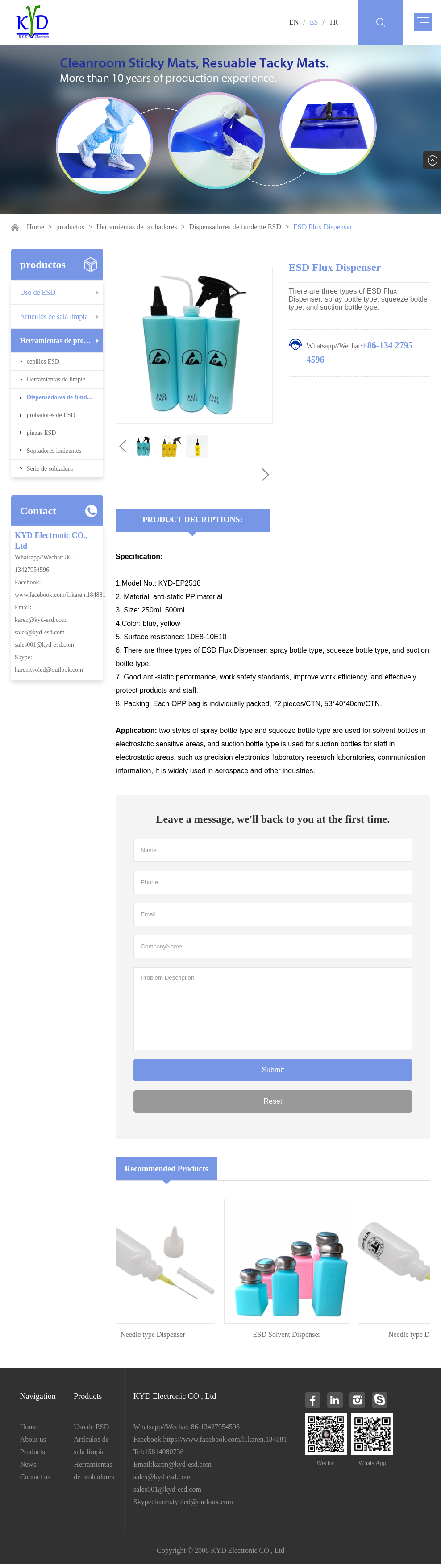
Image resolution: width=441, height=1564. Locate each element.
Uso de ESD (37, 292)
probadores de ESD (51, 415)
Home (35, 227)
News (28, 1464)
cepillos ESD (43, 361)
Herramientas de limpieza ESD (65, 379)
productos (70, 227)
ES (314, 22)
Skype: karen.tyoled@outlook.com (183, 1502)
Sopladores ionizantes (54, 450)
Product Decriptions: (192, 519)
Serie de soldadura (50, 468)
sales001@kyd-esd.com (44, 644)
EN (294, 22)
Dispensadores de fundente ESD (235, 227)
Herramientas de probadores (136, 227)
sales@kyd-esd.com (40, 632)
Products (32, 1452)
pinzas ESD (41, 433)
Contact (38, 511)
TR (333, 22)
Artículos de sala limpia (54, 316)
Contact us (35, 1477)
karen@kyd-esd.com (41, 619)
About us (33, 1439)
